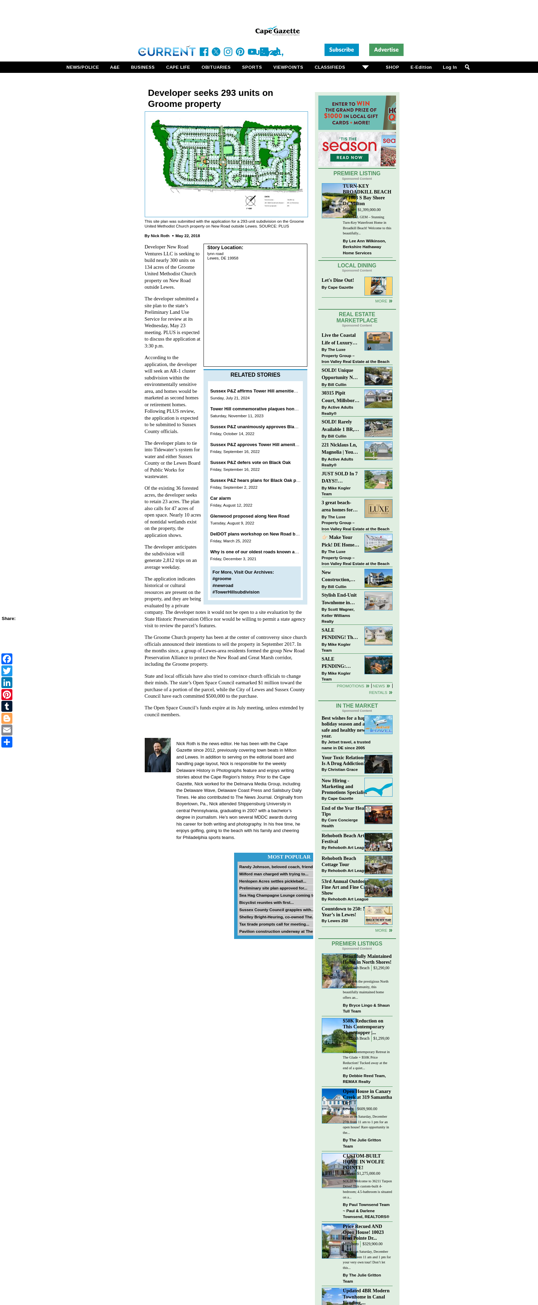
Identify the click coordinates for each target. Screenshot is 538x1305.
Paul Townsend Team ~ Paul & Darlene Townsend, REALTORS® (366, 1210)
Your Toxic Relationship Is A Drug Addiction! (347, 760)
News (379, 686)
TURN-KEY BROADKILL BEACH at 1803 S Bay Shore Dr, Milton (367, 194)
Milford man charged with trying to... (273, 874)
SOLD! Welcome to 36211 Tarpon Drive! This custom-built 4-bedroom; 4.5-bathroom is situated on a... (367, 1189)
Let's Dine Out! (338, 280)
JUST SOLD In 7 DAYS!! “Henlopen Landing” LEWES (340, 478)
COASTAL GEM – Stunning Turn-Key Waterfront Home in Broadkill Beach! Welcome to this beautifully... (367, 225)
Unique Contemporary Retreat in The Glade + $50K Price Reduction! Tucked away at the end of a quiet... (366, 1060)
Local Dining (357, 265)
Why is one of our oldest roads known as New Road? (266, 551)
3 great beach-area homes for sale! (337, 507)
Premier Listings (357, 944)
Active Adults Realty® (337, 410)
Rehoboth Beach (356, 968)
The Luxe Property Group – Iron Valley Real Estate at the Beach (355, 355)
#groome (221, 578)
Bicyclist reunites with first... (266, 902)
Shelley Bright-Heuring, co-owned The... (277, 917)
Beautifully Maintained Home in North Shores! (367, 959)
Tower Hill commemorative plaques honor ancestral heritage (274, 408)
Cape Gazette (340, 287)
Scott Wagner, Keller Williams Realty (338, 615)
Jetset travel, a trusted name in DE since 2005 (346, 745)
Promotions (350, 686)
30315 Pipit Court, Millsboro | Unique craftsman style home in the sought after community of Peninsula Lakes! (341, 397)
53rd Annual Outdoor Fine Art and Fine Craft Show (347, 887)
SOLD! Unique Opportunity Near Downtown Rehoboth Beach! (341, 374)
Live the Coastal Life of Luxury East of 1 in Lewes (341, 339)
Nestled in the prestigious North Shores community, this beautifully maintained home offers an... (365, 989)
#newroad (222, 585)
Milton (348, 210)
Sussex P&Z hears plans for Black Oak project (259, 480)
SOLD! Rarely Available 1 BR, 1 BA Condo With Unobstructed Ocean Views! (340, 426)
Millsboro (351, 1244)
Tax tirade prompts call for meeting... (274, 924)
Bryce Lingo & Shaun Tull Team (366, 1008)
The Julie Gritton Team (362, 1143)
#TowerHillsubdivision (236, 592)
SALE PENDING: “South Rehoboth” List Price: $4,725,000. (340, 663)
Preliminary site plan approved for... (273, 888)
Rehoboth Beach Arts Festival (344, 838)
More (381, 301)
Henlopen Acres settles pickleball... (272, 881)
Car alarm (220, 498)
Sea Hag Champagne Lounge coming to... (279, 895)
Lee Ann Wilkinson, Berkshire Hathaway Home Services (364, 247)
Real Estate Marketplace (357, 317)
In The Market (357, 706)
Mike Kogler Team (336, 491)
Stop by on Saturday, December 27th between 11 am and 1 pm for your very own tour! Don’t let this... (367, 1260)
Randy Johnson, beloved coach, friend (276, 866)
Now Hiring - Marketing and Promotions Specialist (344, 786)
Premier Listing (357, 173)
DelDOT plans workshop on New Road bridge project (266, 534)
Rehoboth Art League (348, 847)
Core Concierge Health (340, 823)
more (381, 930)
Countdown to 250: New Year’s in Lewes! (347, 911)
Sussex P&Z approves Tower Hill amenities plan (261, 444)
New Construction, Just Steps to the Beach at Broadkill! (339, 576)
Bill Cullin (337, 384)
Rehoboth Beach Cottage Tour (339, 861)
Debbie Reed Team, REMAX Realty (364, 1078)
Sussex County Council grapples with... (277, 909)
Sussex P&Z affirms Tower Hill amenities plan (258, 391)
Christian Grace (343, 769)
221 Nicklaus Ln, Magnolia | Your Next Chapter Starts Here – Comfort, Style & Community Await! (340, 449)
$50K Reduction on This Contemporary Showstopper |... (363, 1026)
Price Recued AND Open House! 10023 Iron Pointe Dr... (363, 1232)
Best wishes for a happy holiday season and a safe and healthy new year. (346, 726)
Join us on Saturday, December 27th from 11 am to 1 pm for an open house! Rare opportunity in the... (366, 1125)
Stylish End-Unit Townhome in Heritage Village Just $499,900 (339, 599)
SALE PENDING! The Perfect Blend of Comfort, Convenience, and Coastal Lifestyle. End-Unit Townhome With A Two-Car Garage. (340, 634)
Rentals (378, 692)
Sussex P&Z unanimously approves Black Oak (259, 426)
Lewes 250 (338, 920)
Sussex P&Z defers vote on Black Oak (250, 462)
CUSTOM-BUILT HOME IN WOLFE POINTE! (363, 1161)
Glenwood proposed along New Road (249, 516)
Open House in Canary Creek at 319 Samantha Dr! (367, 1097)
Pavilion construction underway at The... (277, 931)
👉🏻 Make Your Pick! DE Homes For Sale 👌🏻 (339, 541)
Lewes (348, 1109)
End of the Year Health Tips (346, 811)
